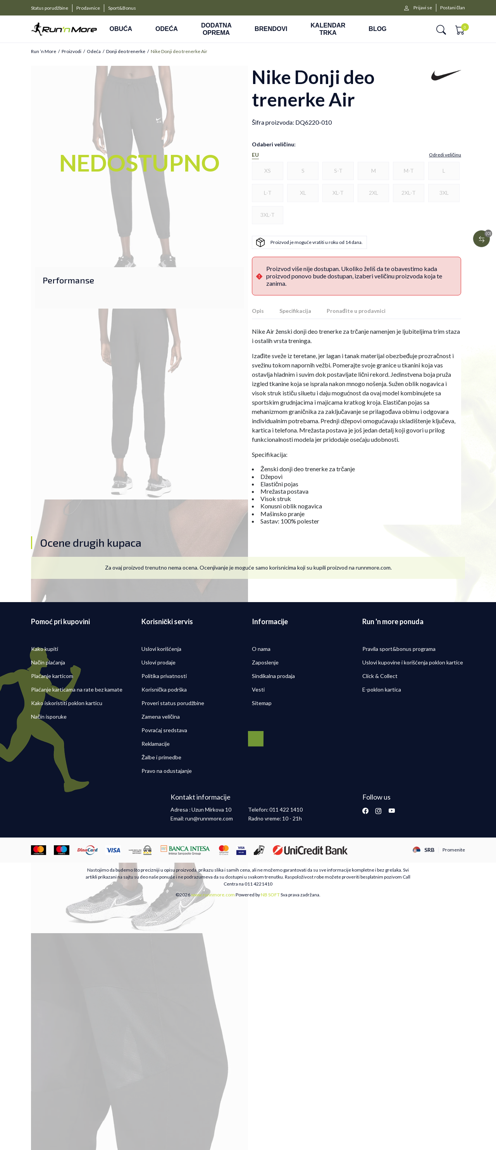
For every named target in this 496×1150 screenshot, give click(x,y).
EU (255, 155)
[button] (441, 29)
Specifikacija (295, 310)
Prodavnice (88, 8)
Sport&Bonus (122, 8)
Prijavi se (422, 7)
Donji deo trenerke (125, 51)
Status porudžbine (49, 8)
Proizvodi (71, 51)
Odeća (94, 51)
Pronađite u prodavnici (356, 310)
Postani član (452, 7)
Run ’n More (43, 51)
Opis (258, 310)
